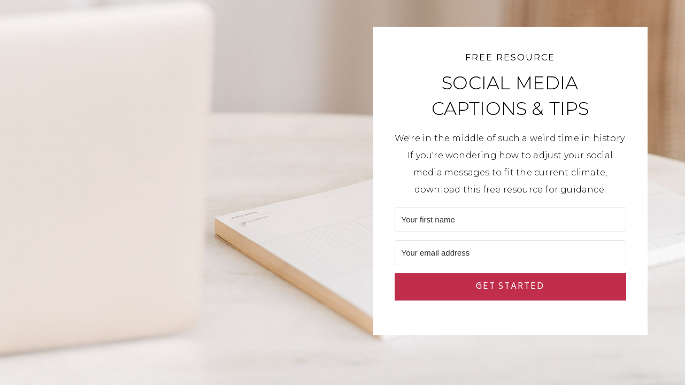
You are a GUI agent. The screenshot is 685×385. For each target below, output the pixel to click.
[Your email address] (510, 252)
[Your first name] (510, 219)
